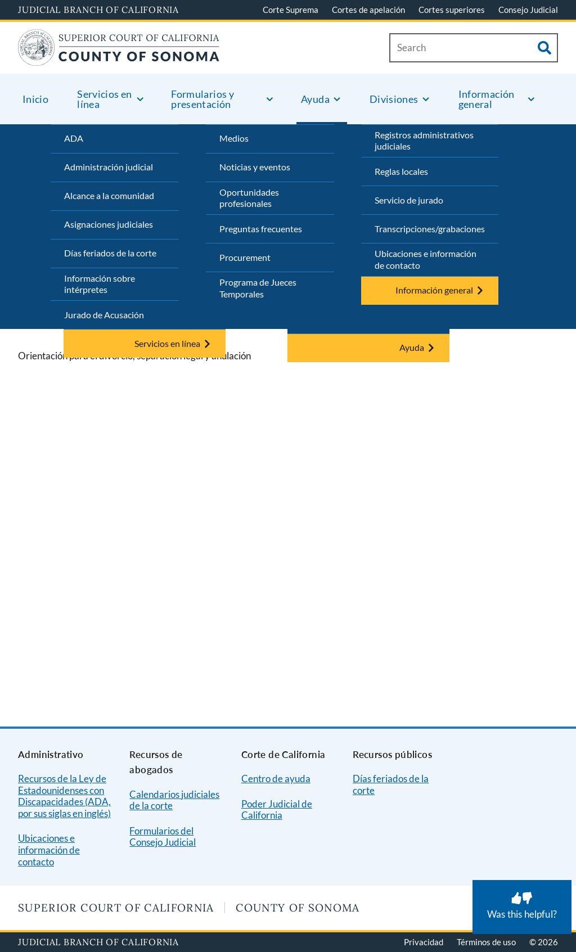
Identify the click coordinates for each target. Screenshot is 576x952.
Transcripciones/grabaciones (430, 228)
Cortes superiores (451, 9)
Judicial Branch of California (98, 9)
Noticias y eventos (254, 166)
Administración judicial (108, 166)
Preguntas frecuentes (260, 228)
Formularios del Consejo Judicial (162, 837)
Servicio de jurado (409, 200)
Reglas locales (401, 171)
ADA (73, 138)
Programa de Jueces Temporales (257, 288)
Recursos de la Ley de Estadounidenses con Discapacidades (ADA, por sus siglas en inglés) (64, 796)
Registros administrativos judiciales (424, 140)
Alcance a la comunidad (109, 195)
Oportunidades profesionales (249, 198)
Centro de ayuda (275, 778)
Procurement (245, 257)
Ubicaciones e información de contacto (425, 259)
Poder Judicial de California (276, 810)
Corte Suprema (290, 9)
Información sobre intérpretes (99, 284)
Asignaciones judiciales (108, 224)
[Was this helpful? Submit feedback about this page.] (522, 907)
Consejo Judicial (528, 9)
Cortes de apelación (368, 9)
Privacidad (423, 942)
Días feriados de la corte (110, 252)
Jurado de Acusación (104, 314)
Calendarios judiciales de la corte (174, 800)
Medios (234, 138)
